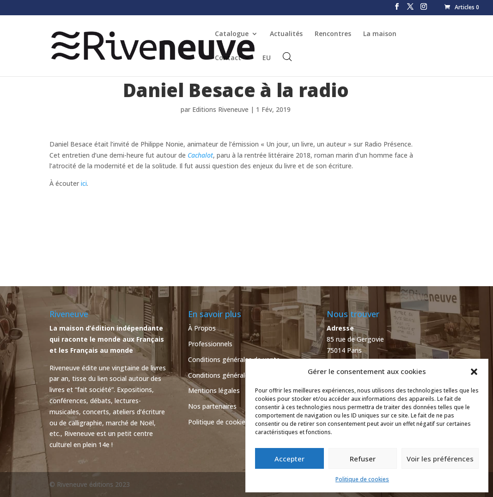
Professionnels (210, 343)
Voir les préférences (440, 458)
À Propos (202, 328)
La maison (379, 34)
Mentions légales (214, 390)
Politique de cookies (362, 479)
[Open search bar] (287, 56)
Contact (228, 58)
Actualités (286, 34)
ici (84, 183)
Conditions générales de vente (234, 359)
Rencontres (333, 34)
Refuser (363, 458)
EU (266, 58)
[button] (474, 371)
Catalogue (232, 34)
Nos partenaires (212, 406)
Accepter (289, 458)
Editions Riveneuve (220, 109)
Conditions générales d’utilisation (238, 375)
